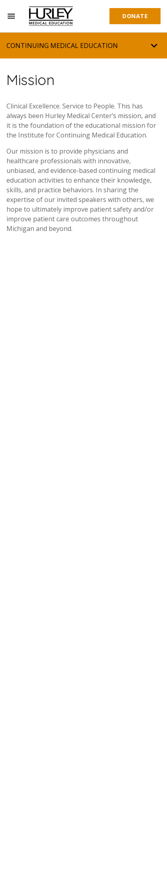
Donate (135, 16)
